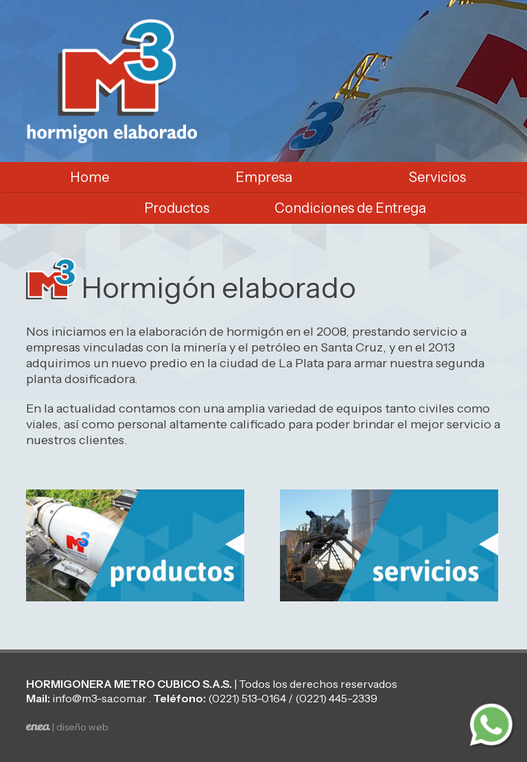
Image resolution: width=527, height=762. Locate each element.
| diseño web (67, 727)
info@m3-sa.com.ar (99, 698)
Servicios (437, 177)
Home (89, 177)
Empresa (263, 177)
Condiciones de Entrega (350, 208)
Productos (176, 208)
